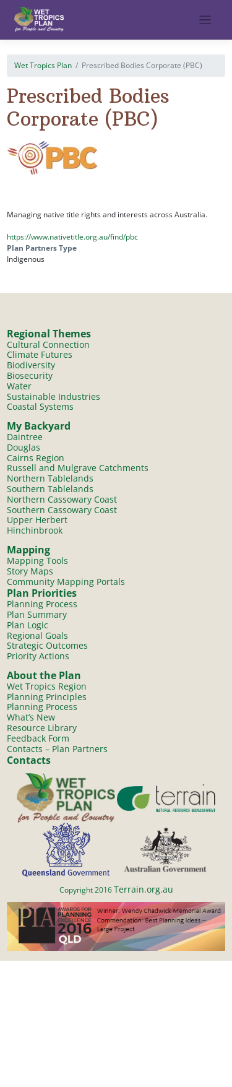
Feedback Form (38, 738)
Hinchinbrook (34, 530)
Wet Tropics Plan (43, 65)
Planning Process (42, 604)
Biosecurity (30, 375)
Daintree (25, 437)
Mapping (28, 549)
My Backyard (39, 426)
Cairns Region (35, 458)
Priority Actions (38, 656)
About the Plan (44, 675)
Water (19, 386)
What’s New (31, 717)
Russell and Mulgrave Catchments (77, 468)
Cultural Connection (48, 344)
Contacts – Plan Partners (57, 749)
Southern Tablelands (50, 489)
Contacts (29, 760)
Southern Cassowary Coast (62, 510)
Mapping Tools (37, 560)
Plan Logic (27, 625)
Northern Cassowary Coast (62, 499)
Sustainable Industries (53, 396)
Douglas (23, 447)
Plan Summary (37, 614)
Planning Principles (47, 697)
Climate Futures (39, 354)
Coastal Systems (40, 406)
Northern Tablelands (50, 478)
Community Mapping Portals (66, 581)
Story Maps (30, 571)
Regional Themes (49, 333)
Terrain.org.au (143, 889)
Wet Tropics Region (47, 686)
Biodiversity (31, 365)
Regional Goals (37, 635)
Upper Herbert (37, 520)
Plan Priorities (42, 593)
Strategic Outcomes (47, 645)
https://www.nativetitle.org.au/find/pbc (72, 237)
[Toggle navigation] (205, 20)
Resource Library (42, 728)
